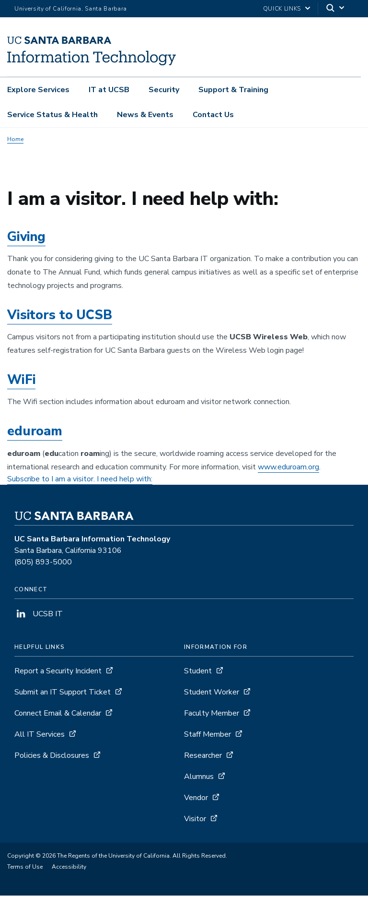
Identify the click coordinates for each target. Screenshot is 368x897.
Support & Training (233, 89)
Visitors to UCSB (59, 316)
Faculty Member (211, 714)
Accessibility (69, 868)
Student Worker (211, 693)
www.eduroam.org (288, 468)
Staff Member (207, 735)
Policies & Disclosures (51, 757)
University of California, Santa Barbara (70, 8)
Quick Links (282, 8)
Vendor (196, 799)
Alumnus (199, 778)
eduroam (34, 433)
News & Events (145, 114)
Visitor (195, 820)
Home (15, 140)
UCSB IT (38, 615)
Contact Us (213, 114)
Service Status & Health (52, 114)
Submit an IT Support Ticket (62, 693)
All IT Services (39, 735)
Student (198, 672)
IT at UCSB (109, 89)
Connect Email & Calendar (57, 714)
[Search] (336, 8)
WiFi (21, 381)
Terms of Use (25, 868)
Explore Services (38, 89)
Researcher (203, 757)
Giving (26, 238)
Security (164, 89)
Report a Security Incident (58, 672)
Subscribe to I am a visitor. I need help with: (79, 480)
